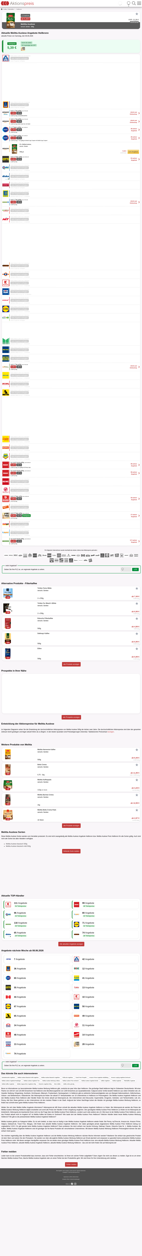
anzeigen (111, 732)
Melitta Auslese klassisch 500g (16, 914)
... (15, 9)
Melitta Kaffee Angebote (8, 1154)
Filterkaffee (11, 9)
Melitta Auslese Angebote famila (89, 1151)
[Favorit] (137, 14)
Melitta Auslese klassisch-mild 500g (18, 917)
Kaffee (5, 9)
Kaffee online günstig (68, 1154)
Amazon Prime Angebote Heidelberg (98, 1147)
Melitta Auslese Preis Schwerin (71, 1151)
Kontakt (64, 1249)
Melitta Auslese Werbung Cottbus (51, 1151)
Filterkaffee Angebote (129, 1151)
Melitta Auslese (132, 1196)
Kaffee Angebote (105, 1151)
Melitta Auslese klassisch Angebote (50, 1147)
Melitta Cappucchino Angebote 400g (26, 1154)
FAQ (68, 1249)
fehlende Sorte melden (71, 922)
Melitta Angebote (116, 1151)
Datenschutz (75, 1247)
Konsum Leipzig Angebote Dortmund (120, 1147)
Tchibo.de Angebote (67, 1147)
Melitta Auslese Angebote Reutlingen (11, 1151)
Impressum (66, 1247)
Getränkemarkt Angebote (8, 1147)
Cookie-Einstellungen (75, 1249)
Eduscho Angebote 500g (45, 1154)
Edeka (49, 1185)
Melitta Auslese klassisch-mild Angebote (28, 1147)
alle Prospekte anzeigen (71, 717)
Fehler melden (71, 1235)
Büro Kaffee (57, 1154)
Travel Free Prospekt (81, 1147)
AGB (70, 1247)
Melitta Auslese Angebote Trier (32, 1151)
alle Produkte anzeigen (71, 664)
